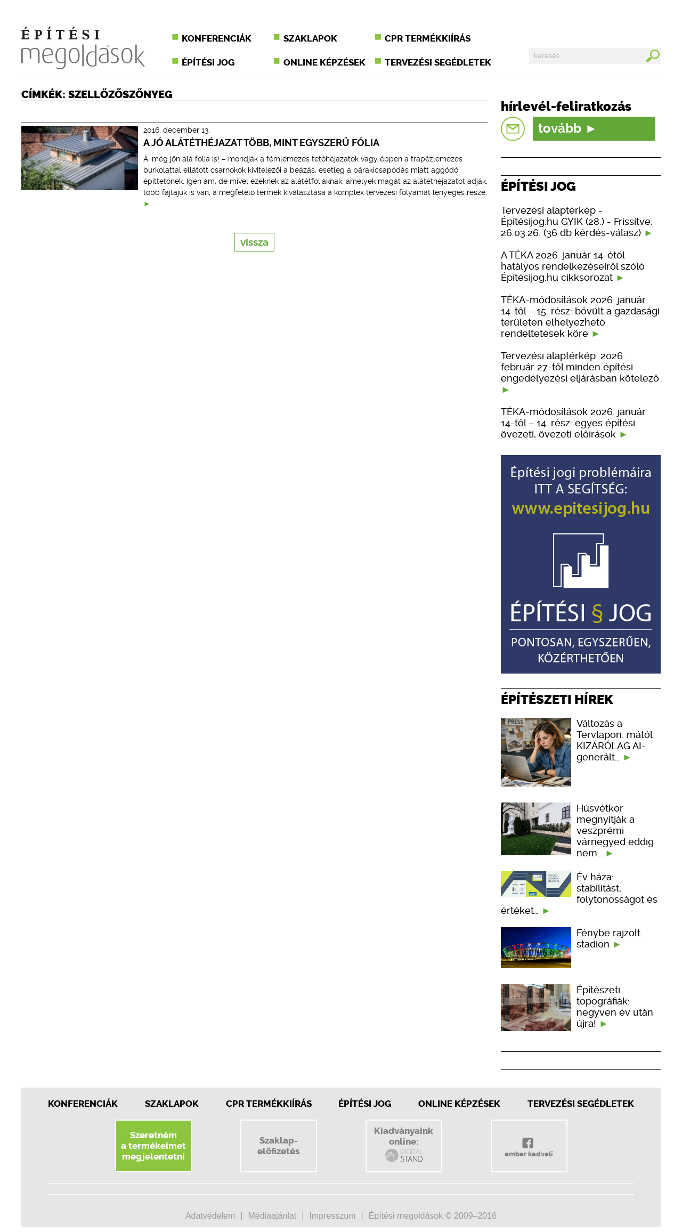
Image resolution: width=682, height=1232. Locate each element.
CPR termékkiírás (427, 38)
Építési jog (208, 62)
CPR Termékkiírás (269, 1103)
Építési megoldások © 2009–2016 (433, 1215)
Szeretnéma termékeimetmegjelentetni (153, 1146)
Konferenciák (216, 38)
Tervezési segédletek (438, 62)
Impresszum (332, 1215)
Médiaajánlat (272, 1215)
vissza (254, 242)
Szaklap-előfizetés (278, 1145)
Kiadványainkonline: (403, 1144)
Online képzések (324, 62)
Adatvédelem (210, 1215)
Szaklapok (310, 38)
